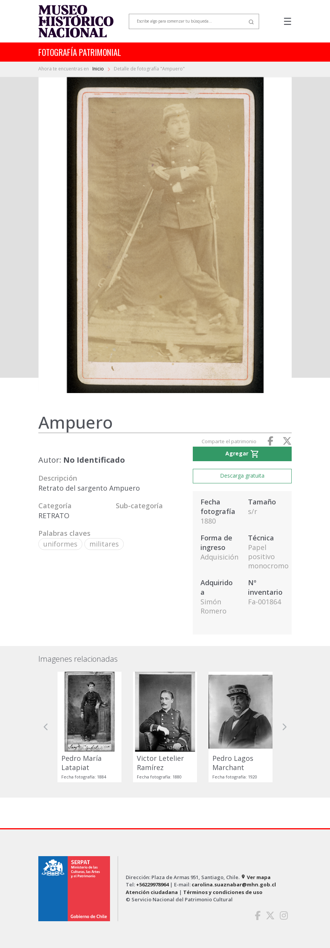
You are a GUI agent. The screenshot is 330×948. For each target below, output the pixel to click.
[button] (45, 727)
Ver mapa (256, 877)
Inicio (98, 68)
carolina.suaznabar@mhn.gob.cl (234, 884)
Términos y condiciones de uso (223, 892)
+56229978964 (152, 884)
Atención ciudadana (152, 892)
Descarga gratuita (242, 475)
